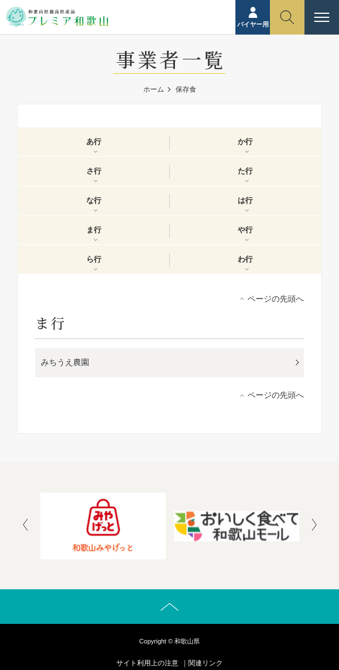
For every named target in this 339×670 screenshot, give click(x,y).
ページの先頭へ (275, 298)
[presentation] (25, 525)
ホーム (153, 89)
